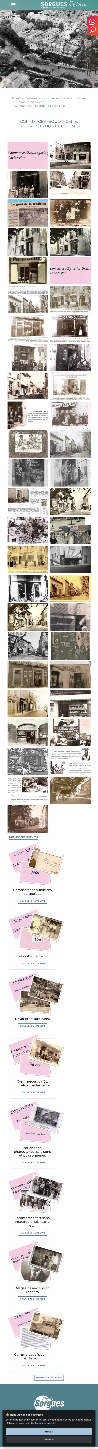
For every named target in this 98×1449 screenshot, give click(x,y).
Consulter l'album (32, 901)
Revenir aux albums (49, 1379)
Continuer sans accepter (43, 1423)
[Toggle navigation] (13, 4)
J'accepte (49, 1432)
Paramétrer (49, 1439)
